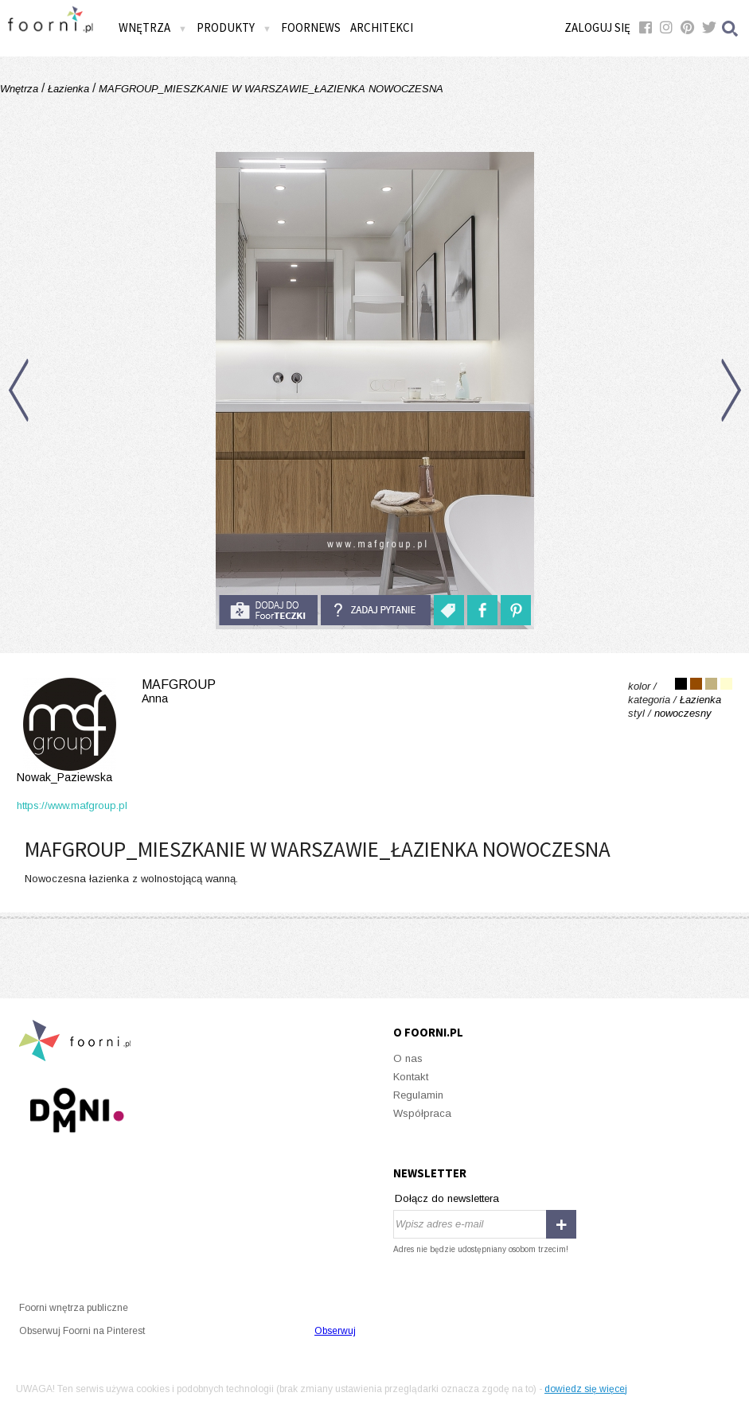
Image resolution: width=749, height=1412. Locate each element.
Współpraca (422, 1113)
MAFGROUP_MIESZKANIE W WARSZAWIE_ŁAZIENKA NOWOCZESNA (269, 89)
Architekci (381, 27)
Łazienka (68, 89)
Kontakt (410, 1077)
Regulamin (418, 1095)
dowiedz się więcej (585, 1388)
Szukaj (730, 28)
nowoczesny (683, 713)
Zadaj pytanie (376, 610)
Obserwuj (335, 1330)
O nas (408, 1058)
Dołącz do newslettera (447, 1198)
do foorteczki (268, 610)
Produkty (234, 27)
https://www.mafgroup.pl (72, 805)
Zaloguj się (597, 27)
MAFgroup (116, 731)
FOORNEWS (311, 27)
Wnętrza (153, 27)
